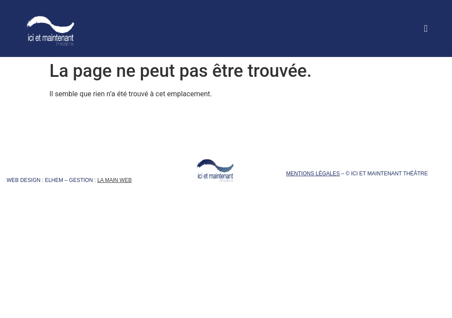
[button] (426, 28)
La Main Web (114, 180)
